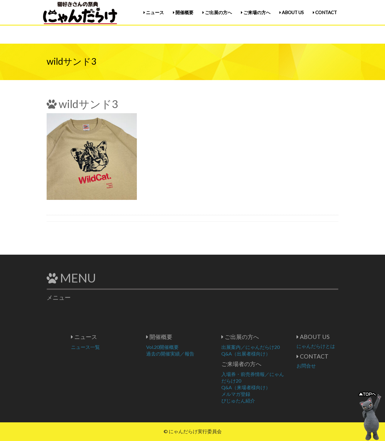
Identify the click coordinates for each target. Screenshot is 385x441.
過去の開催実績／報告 (190, 353)
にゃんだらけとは (335, 346)
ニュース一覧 (105, 347)
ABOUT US (291, 12)
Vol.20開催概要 (182, 347)
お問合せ (326, 365)
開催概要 (183, 12)
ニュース (153, 12)
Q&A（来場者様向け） (265, 387)
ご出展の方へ (217, 12)
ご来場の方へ (255, 12)
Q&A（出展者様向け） (265, 353)
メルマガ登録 (255, 394)
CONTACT (325, 12)
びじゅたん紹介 (258, 400)
